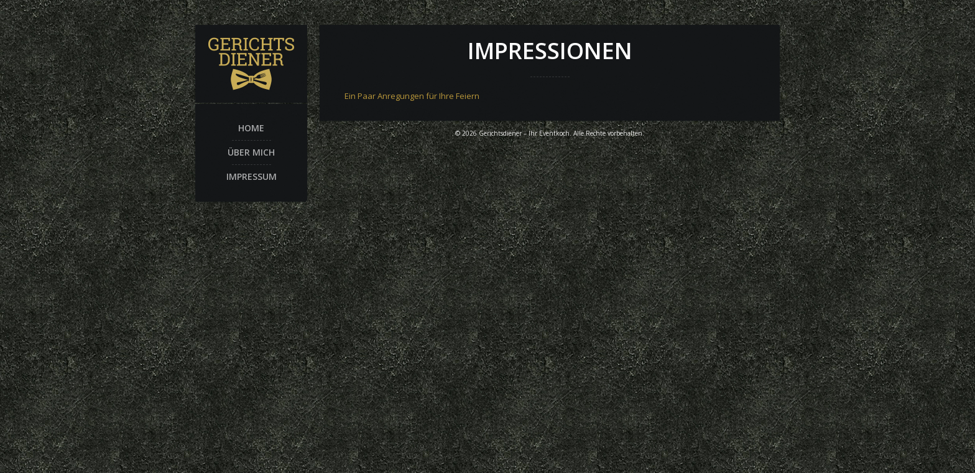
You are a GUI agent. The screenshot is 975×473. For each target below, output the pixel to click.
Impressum (251, 176)
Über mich (251, 152)
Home (251, 128)
